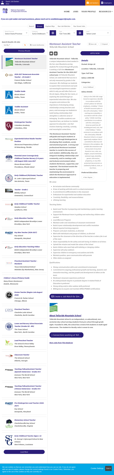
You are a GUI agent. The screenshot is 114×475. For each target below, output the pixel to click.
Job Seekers (93, 2)
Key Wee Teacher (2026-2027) (25, 232)
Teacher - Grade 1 (21, 189)
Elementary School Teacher (25, 420)
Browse (39, 26)
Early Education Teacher (23, 218)
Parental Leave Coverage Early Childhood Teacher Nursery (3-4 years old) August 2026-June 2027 (29, 158)
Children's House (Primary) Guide (16, 278)
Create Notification (37, 45)
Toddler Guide (19, 91)
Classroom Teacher (21, 355)
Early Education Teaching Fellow (27, 246)
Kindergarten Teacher (23, 122)
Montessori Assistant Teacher (26, 58)
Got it (108, 468)
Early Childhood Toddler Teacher (27, 204)
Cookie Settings (97, 468)
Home (67, 11)
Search (31, 26)
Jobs (75, 11)
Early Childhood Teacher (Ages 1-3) (27, 436)
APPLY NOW (95, 53)
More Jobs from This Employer (61, 343)
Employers (106, 2)
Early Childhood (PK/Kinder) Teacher (28, 175)
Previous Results (24, 51)
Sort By (6, 45)
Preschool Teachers (22, 309)
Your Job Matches (64, 26)
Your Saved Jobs (79, 26)
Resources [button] (105, 11)
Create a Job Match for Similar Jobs (67, 296)
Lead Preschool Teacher (23, 340)
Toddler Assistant (21, 106)
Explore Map (50, 26)
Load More (24, 452)
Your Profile (88, 11)
